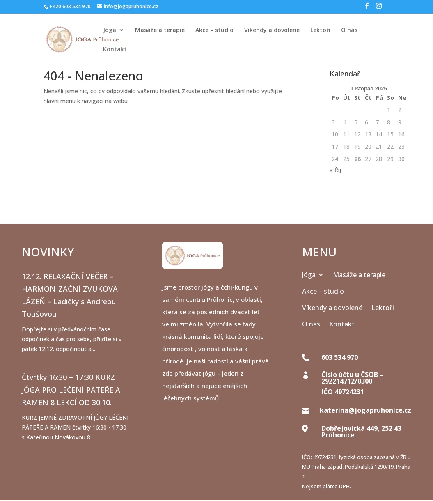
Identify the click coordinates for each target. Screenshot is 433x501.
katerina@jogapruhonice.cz (365, 410)
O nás (349, 30)
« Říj (335, 170)
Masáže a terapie (160, 30)
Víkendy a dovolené (272, 30)
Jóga (109, 30)
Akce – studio (214, 30)
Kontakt (115, 49)
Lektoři (320, 30)
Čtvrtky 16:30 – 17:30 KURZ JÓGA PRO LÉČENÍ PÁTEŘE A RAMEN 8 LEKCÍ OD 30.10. (71, 389)
